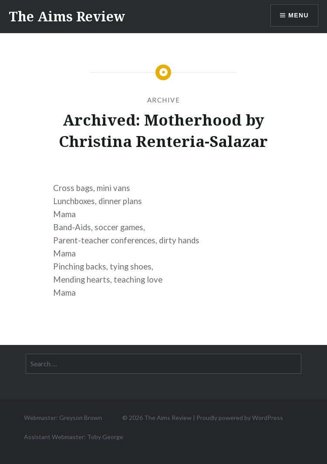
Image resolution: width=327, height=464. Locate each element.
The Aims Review (67, 16)
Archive (163, 100)
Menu (298, 15)
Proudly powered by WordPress (239, 417)
